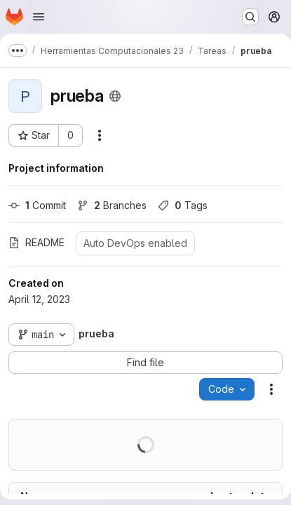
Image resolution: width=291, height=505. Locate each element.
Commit (37, 205)
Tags (183, 205)
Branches (112, 205)
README (36, 242)
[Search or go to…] (250, 16)
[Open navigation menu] (38, 17)
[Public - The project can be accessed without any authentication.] (115, 96)
